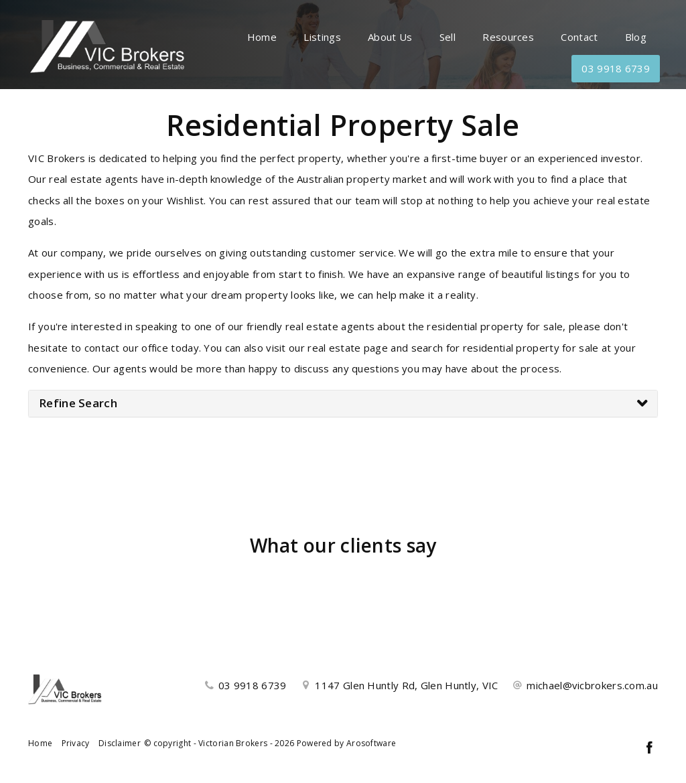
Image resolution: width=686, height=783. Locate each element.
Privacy (76, 743)
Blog (635, 37)
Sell (447, 37)
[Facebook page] (649, 748)
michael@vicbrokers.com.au (592, 685)
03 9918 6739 (615, 68)
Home (262, 37)
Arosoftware (371, 743)
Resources (508, 37)
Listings (321, 37)
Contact (579, 37)
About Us (390, 37)
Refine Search (78, 403)
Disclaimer (119, 743)
